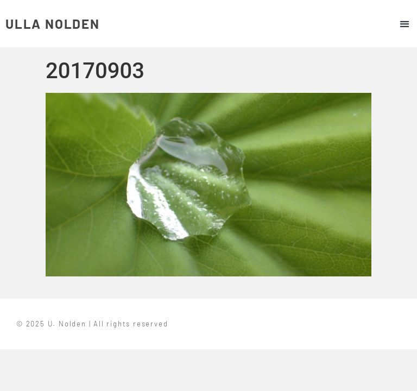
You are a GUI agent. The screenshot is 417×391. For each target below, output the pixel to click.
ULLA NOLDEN (52, 23)
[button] (404, 23)
